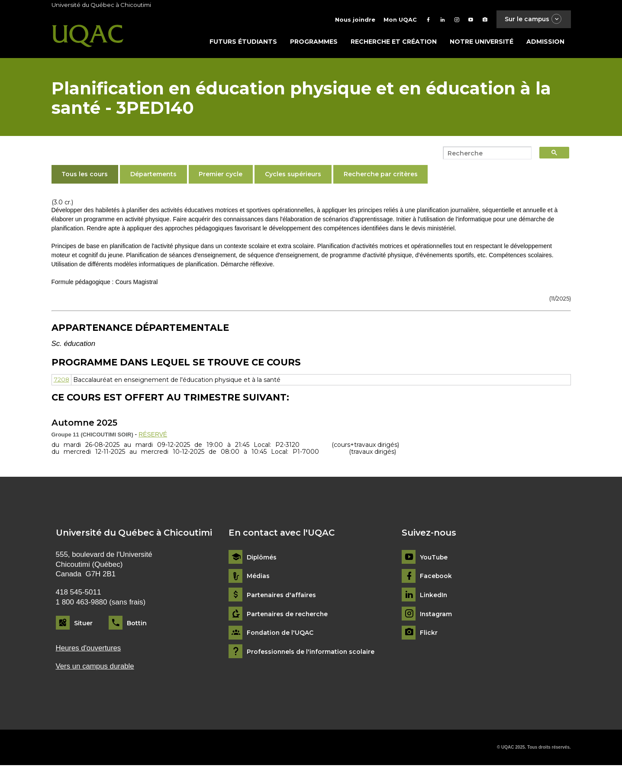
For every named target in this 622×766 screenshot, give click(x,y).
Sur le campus (533, 19)
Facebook (436, 577)
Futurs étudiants (243, 42)
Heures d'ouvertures (89, 648)
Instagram (436, 614)
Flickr (429, 633)
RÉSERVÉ (153, 434)
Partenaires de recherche (288, 614)
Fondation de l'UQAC (280, 633)
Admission (545, 42)
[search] (485, 154)
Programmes (314, 42)
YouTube (434, 558)
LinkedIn (434, 595)
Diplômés (262, 558)
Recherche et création (394, 42)
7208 (62, 381)
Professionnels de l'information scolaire (311, 652)
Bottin (137, 623)
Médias (258, 577)
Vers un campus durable (95, 667)
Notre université (481, 42)
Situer (83, 623)
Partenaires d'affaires (281, 595)
